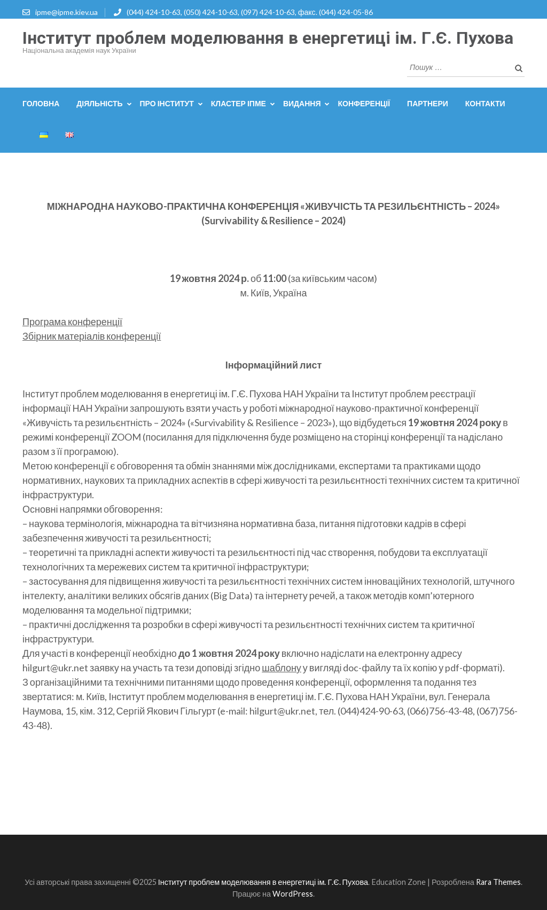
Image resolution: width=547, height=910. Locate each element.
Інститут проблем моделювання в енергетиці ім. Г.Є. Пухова (267, 38)
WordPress (292, 893)
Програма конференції (72, 321)
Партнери (427, 103)
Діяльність (99, 103)
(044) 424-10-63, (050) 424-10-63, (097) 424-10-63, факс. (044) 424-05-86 (250, 12)
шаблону (281, 667)
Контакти (485, 103)
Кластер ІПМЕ (238, 103)
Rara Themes (498, 882)
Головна (40, 103)
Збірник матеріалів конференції (91, 336)
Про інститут (167, 103)
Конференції (364, 103)
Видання (302, 103)
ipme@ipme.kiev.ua (66, 12)
